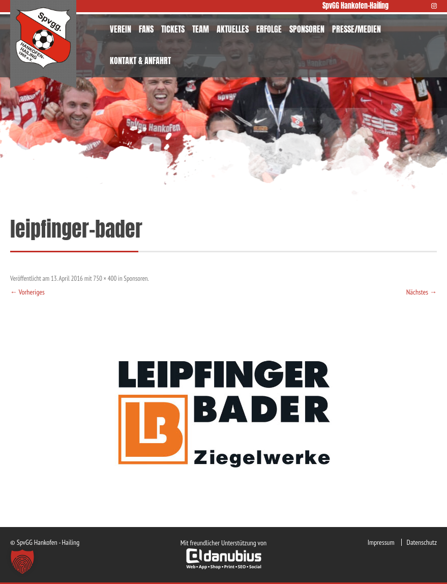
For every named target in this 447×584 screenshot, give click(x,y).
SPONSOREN (306, 29)
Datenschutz (422, 542)
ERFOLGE (269, 29)
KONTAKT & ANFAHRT (140, 60)
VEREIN (120, 29)
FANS (146, 29)
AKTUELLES (233, 29)
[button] (22, 561)
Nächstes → (421, 292)
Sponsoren (135, 278)
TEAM (200, 29)
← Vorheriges (27, 292)
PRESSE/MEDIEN (356, 29)
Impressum (381, 542)
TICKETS (173, 29)
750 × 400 (104, 278)
